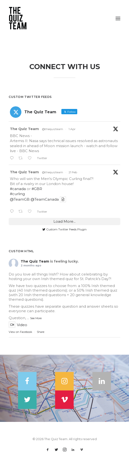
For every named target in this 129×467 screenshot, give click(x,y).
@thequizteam (52, 129)
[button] (118, 18)
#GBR (37, 188)
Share (40, 332)
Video (18, 325)
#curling (17, 194)
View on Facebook (20, 332)
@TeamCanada (45, 199)
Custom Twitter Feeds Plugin (64, 229)
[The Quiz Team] (64, 18)
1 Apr (72, 129)
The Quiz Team (24, 128)
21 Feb (73, 172)
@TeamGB (20, 199)
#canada (18, 188)
